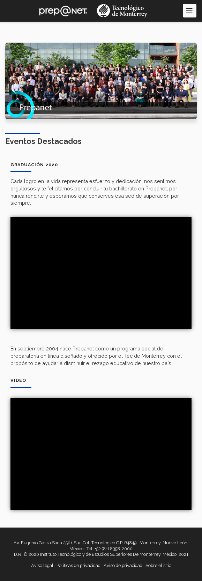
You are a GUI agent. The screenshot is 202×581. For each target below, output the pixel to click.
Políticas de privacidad (78, 565)
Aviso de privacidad (123, 565)
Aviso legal (42, 565)
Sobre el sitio (158, 565)
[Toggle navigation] (189, 10)
